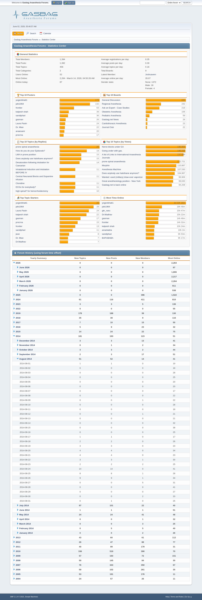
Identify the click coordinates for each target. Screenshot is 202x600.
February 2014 (26, 528)
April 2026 (24, 276)
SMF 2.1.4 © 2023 (17, 597)
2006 (18, 569)
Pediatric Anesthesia (111, 115)
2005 (18, 574)
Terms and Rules (177, 597)
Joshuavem (150, 74)
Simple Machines (31, 597)
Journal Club (108, 127)
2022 (18, 309)
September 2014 (27, 354)
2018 (18, 318)
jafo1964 (20, 104)
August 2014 (25, 359)
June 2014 (24, 510)
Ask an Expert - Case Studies (115, 108)
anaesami (20, 131)
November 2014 (27, 345)
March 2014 (25, 524)
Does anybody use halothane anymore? (34, 158)
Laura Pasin (21, 123)
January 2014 (26, 533)
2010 (18, 551)
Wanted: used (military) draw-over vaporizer (122, 177)
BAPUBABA (107, 238)
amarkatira (107, 230)
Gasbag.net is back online (114, 185)
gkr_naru (106, 210)
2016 (18, 327)
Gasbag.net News (110, 119)
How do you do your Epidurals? (30, 151)
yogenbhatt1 (21, 100)
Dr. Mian (20, 127)
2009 (18, 556)
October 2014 (26, 350)
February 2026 (26, 286)
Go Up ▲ (188, 597)
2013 (18, 537)
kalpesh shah (22, 112)
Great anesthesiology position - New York (121, 181)
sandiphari (21, 115)
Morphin (106, 165)
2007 (18, 565)
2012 (18, 542)
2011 (18, 547)
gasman (19, 119)
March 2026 (25, 281)
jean (18, 234)
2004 (18, 579)
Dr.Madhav (21, 242)
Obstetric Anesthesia (111, 112)
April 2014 (24, 519)
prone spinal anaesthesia (27, 147)
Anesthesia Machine (111, 169)
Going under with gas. (112, 151)
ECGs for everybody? (26, 187)
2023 (18, 304)
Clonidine (20, 183)
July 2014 (24, 505)
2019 (18, 313)
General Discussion (111, 100)
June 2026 (24, 267)
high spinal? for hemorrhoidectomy (32, 191)
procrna (19, 135)
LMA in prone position (26, 154)
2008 (18, 560)
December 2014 (27, 341)
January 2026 (26, 290)
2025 (18, 295)
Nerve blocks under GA (113, 147)
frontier (19, 108)
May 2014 (24, 514)
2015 (18, 331)
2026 (18, 263)
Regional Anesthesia (111, 104)
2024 (18, 299)
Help (167, 597)
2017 (18, 322)
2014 (18, 336)
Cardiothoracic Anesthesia (114, 123)
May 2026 (24, 272)
